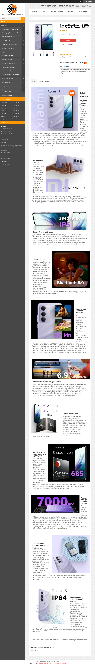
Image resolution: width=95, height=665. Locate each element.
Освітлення (5, 86)
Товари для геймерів (8, 67)
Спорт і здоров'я (7, 78)
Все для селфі (6, 82)
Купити (68, 41)
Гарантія (44, 12)
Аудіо (4, 52)
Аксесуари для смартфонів (10, 74)
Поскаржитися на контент (44, 663)
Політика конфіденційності (59, 663)
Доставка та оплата (57, 12)
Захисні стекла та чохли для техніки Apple (11, 90)
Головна (34, 12)
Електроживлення (8, 37)
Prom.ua (56, 661)
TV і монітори (6, 40)
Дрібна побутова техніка (10, 44)
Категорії (4, 25)
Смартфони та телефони (10, 29)
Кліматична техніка (8, 48)
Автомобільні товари (9, 71)
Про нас (71, 12)
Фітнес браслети (7, 56)
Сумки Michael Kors (8, 95)
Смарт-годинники (7, 59)
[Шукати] (23, 18)
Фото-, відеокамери (8, 63)
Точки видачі (82, 12)
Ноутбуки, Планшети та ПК (10, 33)
